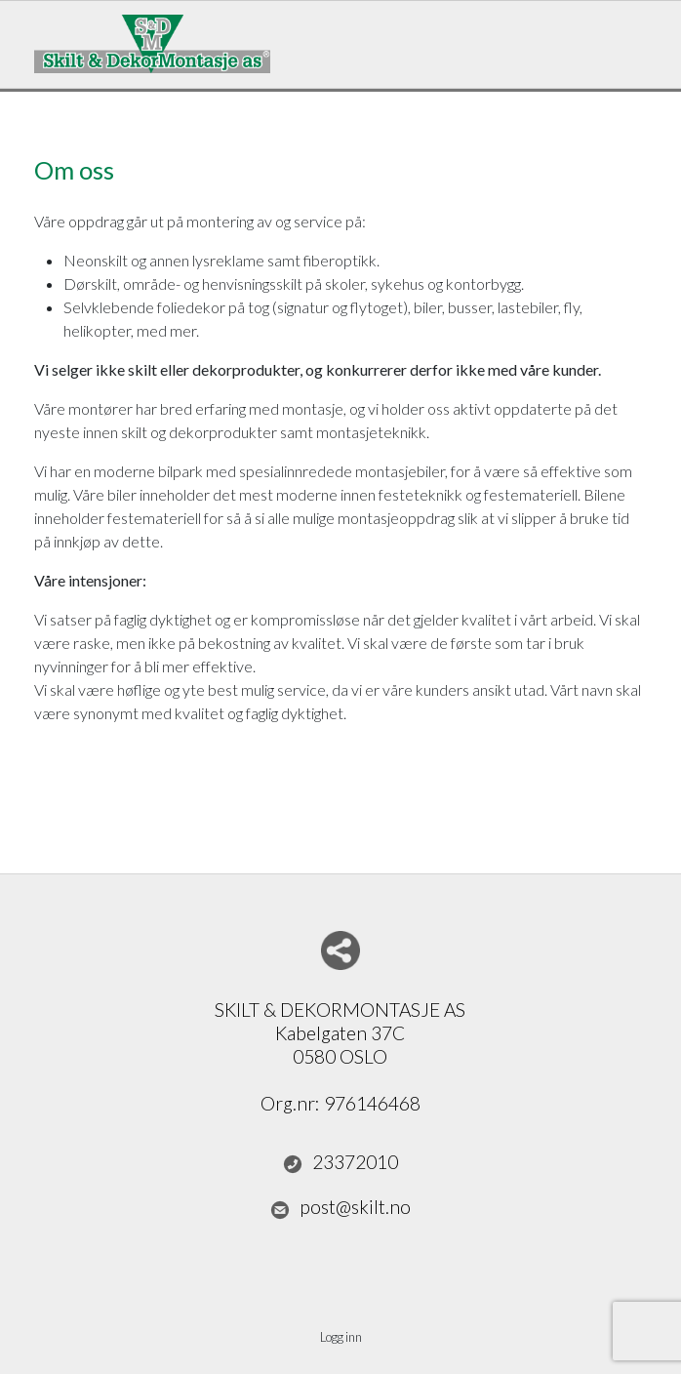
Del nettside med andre (340, 950)
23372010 (340, 1162)
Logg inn (341, 1337)
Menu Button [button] (630, 35)
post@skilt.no (340, 1207)
